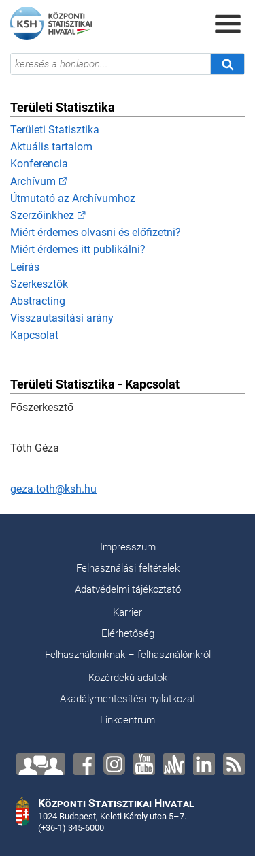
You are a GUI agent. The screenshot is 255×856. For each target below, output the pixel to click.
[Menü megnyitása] (228, 24)
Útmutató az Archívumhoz (72, 198)
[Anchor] (174, 764)
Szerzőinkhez (42, 215)
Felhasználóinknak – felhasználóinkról (128, 654)
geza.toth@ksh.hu (53, 488)
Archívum (33, 181)
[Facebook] (84, 764)
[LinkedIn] (204, 764)
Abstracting (37, 301)
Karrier (127, 612)
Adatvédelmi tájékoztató (128, 589)
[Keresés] (227, 64)
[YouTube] (144, 764)
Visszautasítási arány (62, 318)
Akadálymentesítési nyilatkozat (128, 699)
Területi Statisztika (54, 129)
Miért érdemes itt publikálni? (78, 249)
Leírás (24, 267)
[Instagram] (114, 764)
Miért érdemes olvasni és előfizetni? (95, 232)
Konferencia (39, 163)
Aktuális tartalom (51, 146)
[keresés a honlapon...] (110, 64)
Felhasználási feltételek (128, 568)
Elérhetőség (127, 633)
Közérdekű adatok (127, 678)
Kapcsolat (34, 335)
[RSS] (234, 764)
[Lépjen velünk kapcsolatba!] (40, 764)
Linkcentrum (127, 720)
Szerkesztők (39, 284)
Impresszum (128, 547)
